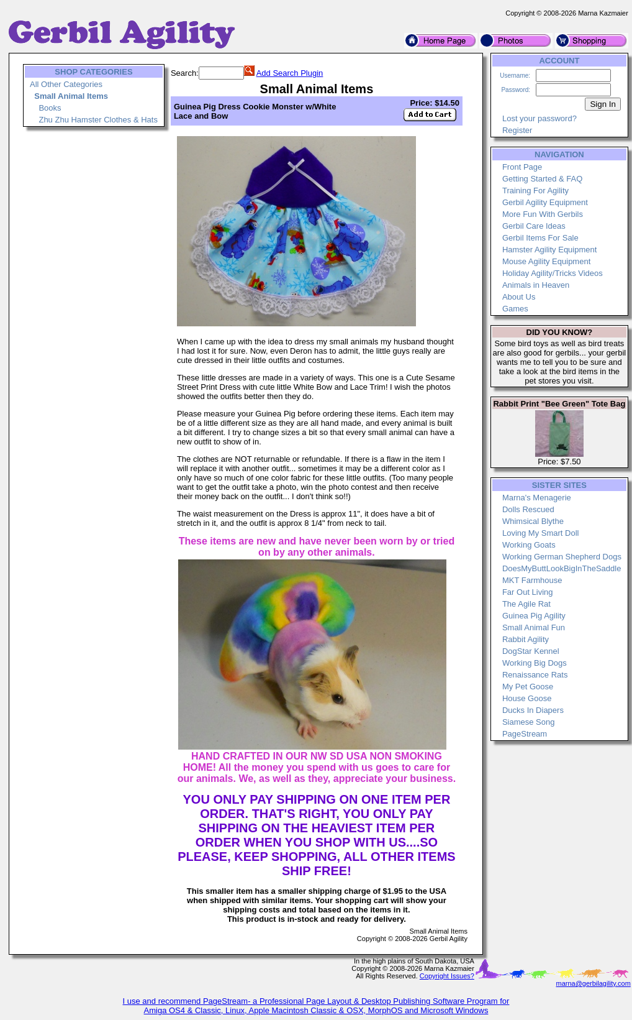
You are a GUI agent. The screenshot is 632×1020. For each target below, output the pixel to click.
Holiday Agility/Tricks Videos (552, 273)
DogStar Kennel (530, 651)
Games (515, 308)
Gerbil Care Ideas (534, 226)
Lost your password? (539, 118)
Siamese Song (528, 722)
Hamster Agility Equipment (549, 249)
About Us (518, 296)
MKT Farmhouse (532, 580)
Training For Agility (535, 190)
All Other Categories (66, 84)
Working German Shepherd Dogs (561, 556)
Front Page (522, 167)
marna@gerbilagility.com (593, 983)
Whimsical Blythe (533, 521)
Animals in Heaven (535, 285)
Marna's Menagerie (536, 497)
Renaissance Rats (535, 674)
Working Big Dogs (534, 663)
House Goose (527, 698)
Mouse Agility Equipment (546, 261)
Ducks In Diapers (533, 710)
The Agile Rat (526, 604)
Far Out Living (527, 592)
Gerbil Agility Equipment (545, 202)
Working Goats (529, 544)
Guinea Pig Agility (534, 615)
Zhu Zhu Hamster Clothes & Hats (97, 119)
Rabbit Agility (525, 639)
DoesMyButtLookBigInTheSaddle (561, 568)
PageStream (524, 733)
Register (517, 130)
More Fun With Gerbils (542, 214)
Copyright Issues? (447, 976)
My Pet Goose (527, 686)
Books (49, 108)
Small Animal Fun (533, 627)
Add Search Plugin (289, 73)
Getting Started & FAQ (542, 178)
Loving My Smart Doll (540, 533)
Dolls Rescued (528, 509)
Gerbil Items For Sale (540, 237)
